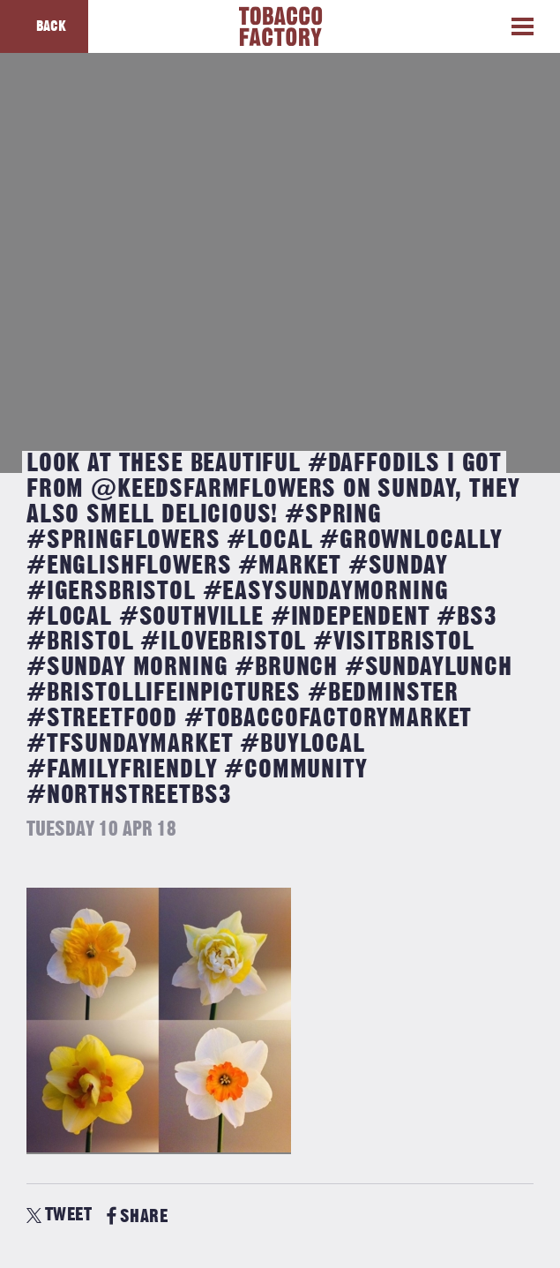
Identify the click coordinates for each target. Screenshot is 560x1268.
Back (51, 26)
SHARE (137, 1216)
